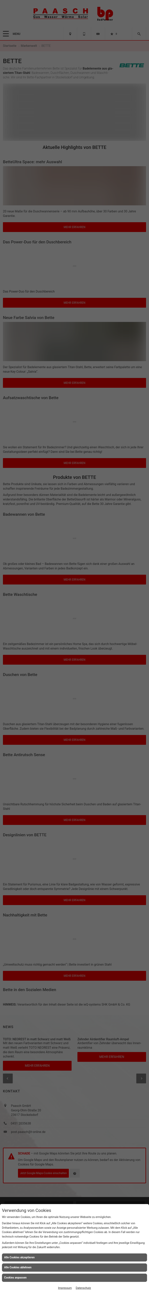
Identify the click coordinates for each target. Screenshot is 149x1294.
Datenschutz (83, 1287)
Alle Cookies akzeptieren (19, 1257)
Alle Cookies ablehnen (17, 1267)
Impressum (65, 1287)
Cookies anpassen (15, 1277)
